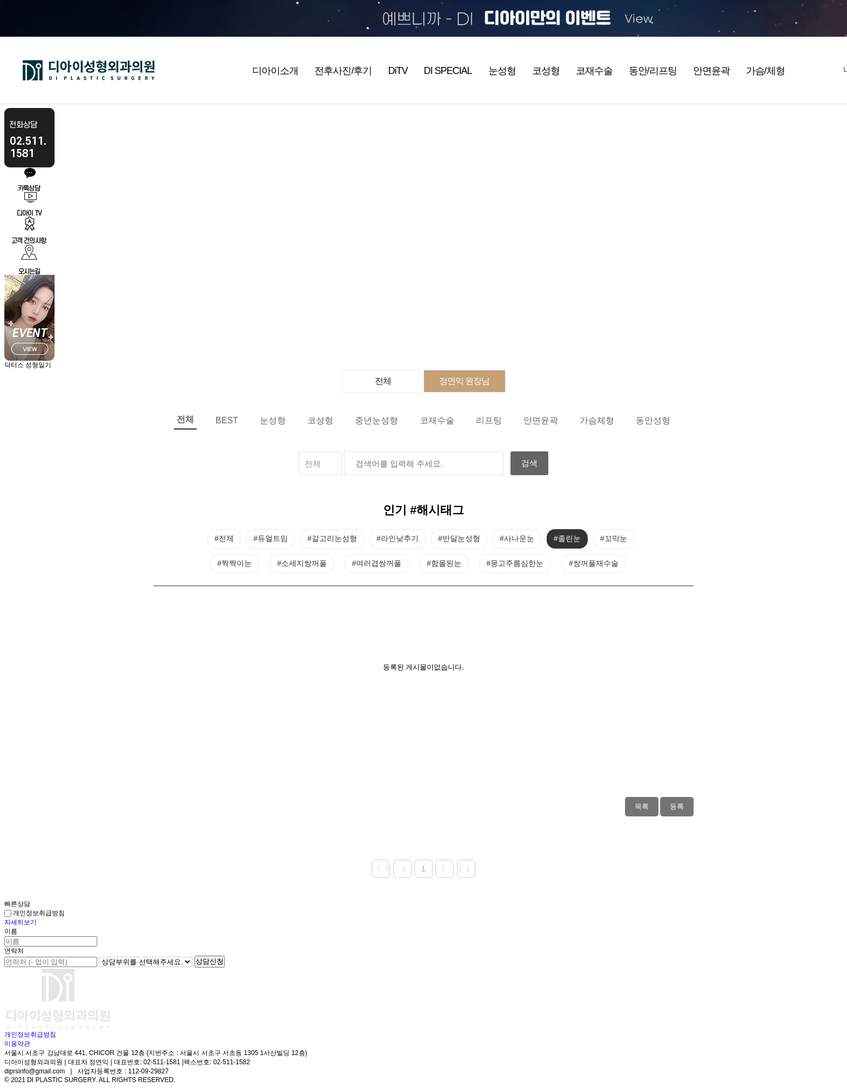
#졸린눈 (567, 538)
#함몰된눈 (444, 563)
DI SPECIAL (448, 70)
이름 (10, 931)
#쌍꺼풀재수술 (594, 563)
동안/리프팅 (653, 70)
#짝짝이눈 (234, 563)
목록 (642, 806)
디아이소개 (275, 70)
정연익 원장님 (464, 381)
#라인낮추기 (398, 538)
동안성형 (653, 420)
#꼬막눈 (613, 538)
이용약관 (17, 1044)
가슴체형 (597, 420)
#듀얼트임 (270, 538)
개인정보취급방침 (34, 913)
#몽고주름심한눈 (514, 563)
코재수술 (594, 70)
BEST (227, 420)
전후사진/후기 (343, 70)
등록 (677, 806)
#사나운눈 (517, 538)
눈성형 (502, 70)
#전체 (224, 538)
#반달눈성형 (459, 538)
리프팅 (489, 420)
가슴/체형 (765, 70)
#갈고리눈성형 (332, 538)
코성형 (546, 70)
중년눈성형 (376, 420)
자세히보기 (20, 922)
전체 (383, 381)
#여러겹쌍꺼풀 (376, 563)
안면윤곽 (711, 70)
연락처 (14, 951)
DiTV (397, 70)
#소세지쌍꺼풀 (302, 563)
